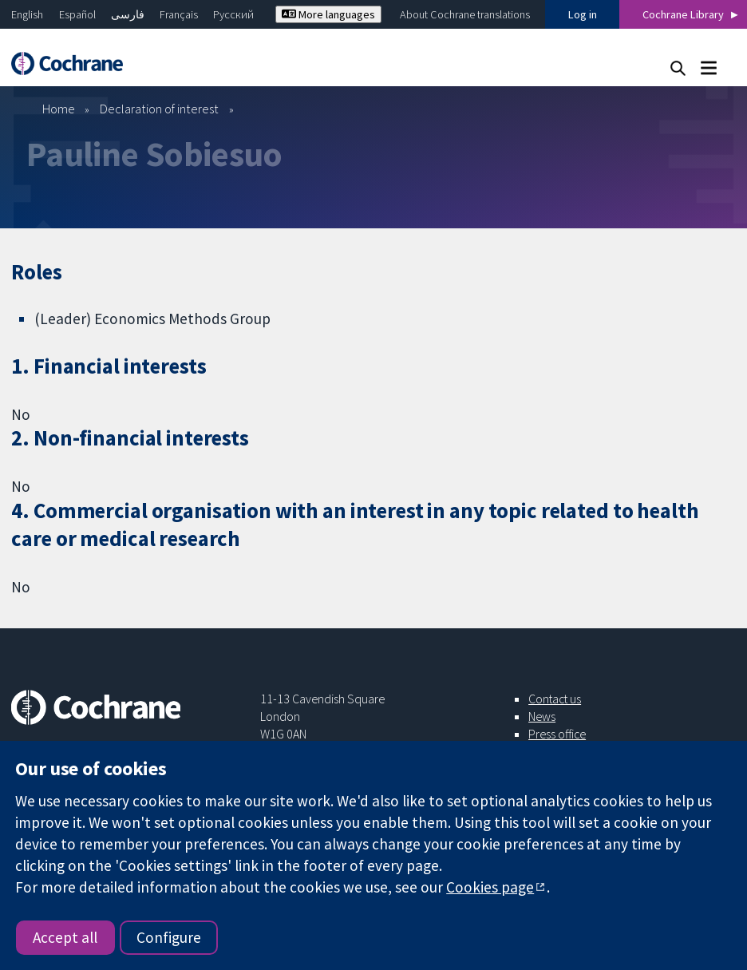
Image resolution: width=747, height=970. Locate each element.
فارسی (127, 14)
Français (179, 14)
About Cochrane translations (465, 14)
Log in (582, 14)
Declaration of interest (159, 109)
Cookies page (490, 887)
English (27, 14)
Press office (557, 734)
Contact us (554, 699)
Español (77, 14)
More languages (328, 14)
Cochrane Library (683, 14)
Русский (233, 14)
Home (58, 109)
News (541, 716)
